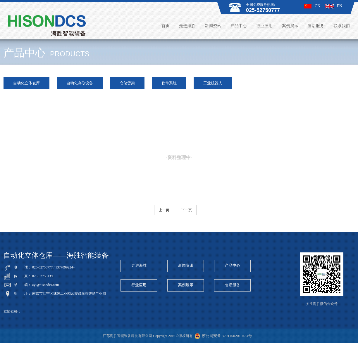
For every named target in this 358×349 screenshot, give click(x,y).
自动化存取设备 (79, 83)
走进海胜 (187, 26)
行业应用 (264, 26)
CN (312, 6)
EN (333, 6)
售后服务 (316, 26)
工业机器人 (212, 83)
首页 (165, 26)
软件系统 (169, 83)
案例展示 (290, 26)
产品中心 (238, 26)
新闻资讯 (213, 26)
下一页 (186, 210)
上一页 (164, 210)
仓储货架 (127, 83)
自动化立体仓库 (26, 83)
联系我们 (341, 26)
